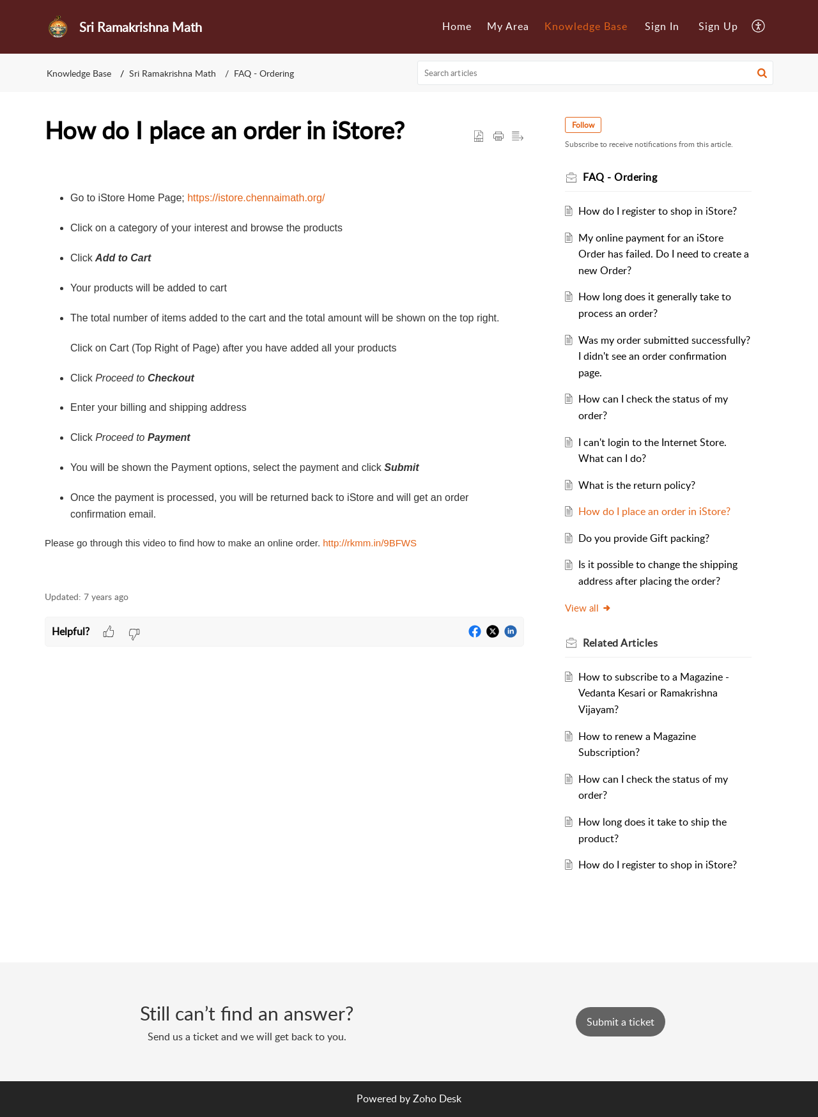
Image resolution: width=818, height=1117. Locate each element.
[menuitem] (457, 27)
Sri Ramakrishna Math (172, 73)
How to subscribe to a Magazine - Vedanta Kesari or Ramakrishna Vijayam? (653, 693)
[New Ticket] (620, 1022)
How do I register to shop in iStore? (657, 211)
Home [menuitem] (457, 26)
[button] (762, 73)
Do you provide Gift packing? (643, 538)
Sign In (662, 26)
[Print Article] (498, 136)
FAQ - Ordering (264, 73)
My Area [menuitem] (508, 26)
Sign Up (718, 26)
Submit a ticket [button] (620, 1022)
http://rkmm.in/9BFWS (370, 542)
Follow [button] (583, 124)
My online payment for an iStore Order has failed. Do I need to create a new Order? (663, 254)
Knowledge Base (79, 73)
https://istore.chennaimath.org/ (256, 197)
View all (588, 607)
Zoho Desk (437, 1098)
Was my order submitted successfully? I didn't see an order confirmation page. (664, 356)
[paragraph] (284, 369)
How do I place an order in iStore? (654, 511)
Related (620, 643)
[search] (595, 73)
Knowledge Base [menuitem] (586, 26)
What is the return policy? (636, 485)
